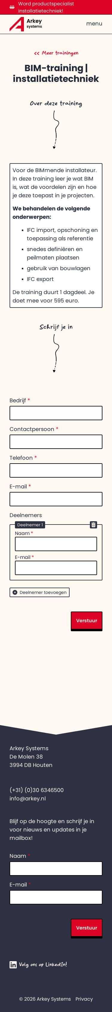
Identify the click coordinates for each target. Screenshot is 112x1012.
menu (94, 23)
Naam (24, 533)
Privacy (84, 998)
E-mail (20, 486)
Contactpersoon (34, 429)
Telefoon (23, 458)
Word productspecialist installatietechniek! (42, 7)
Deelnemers (26, 515)
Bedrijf (20, 400)
